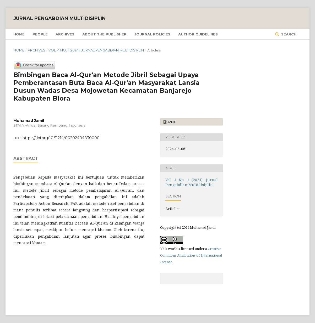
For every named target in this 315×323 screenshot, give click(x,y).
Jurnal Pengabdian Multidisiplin (59, 18)
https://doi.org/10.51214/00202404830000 (61, 138)
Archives (65, 34)
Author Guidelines (198, 34)
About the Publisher (104, 34)
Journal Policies (152, 34)
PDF (171, 122)
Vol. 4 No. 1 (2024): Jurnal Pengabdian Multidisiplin (96, 50)
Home (19, 34)
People (40, 34)
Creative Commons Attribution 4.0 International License (191, 255)
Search (288, 34)
